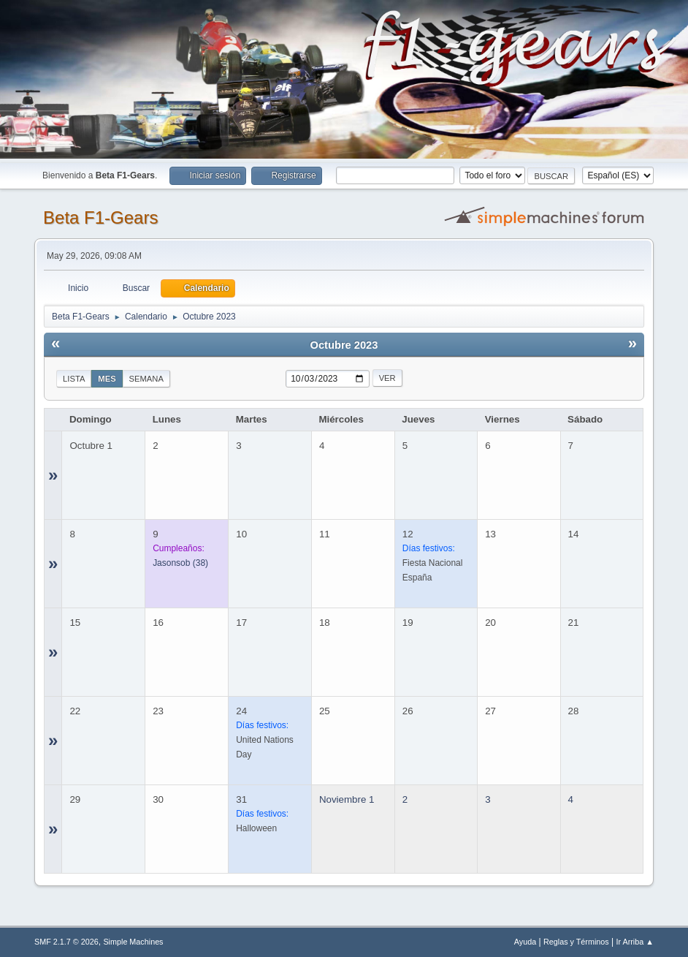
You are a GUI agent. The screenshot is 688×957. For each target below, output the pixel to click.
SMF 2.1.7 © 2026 (66, 941)
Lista (74, 378)
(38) (180, 563)
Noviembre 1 (347, 799)
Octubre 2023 (344, 345)
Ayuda (525, 941)
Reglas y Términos (576, 941)
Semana (146, 378)
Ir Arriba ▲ (634, 941)
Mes (106, 378)
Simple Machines (133, 941)
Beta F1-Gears (100, 217)
